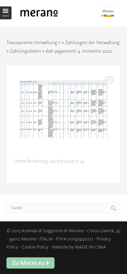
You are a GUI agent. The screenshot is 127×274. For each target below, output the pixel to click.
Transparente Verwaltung (31, 42)
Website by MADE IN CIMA (79, 247)
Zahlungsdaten (25, 51)
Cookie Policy (35, 247)
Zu (111, 12)
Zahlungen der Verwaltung (92, 42)
